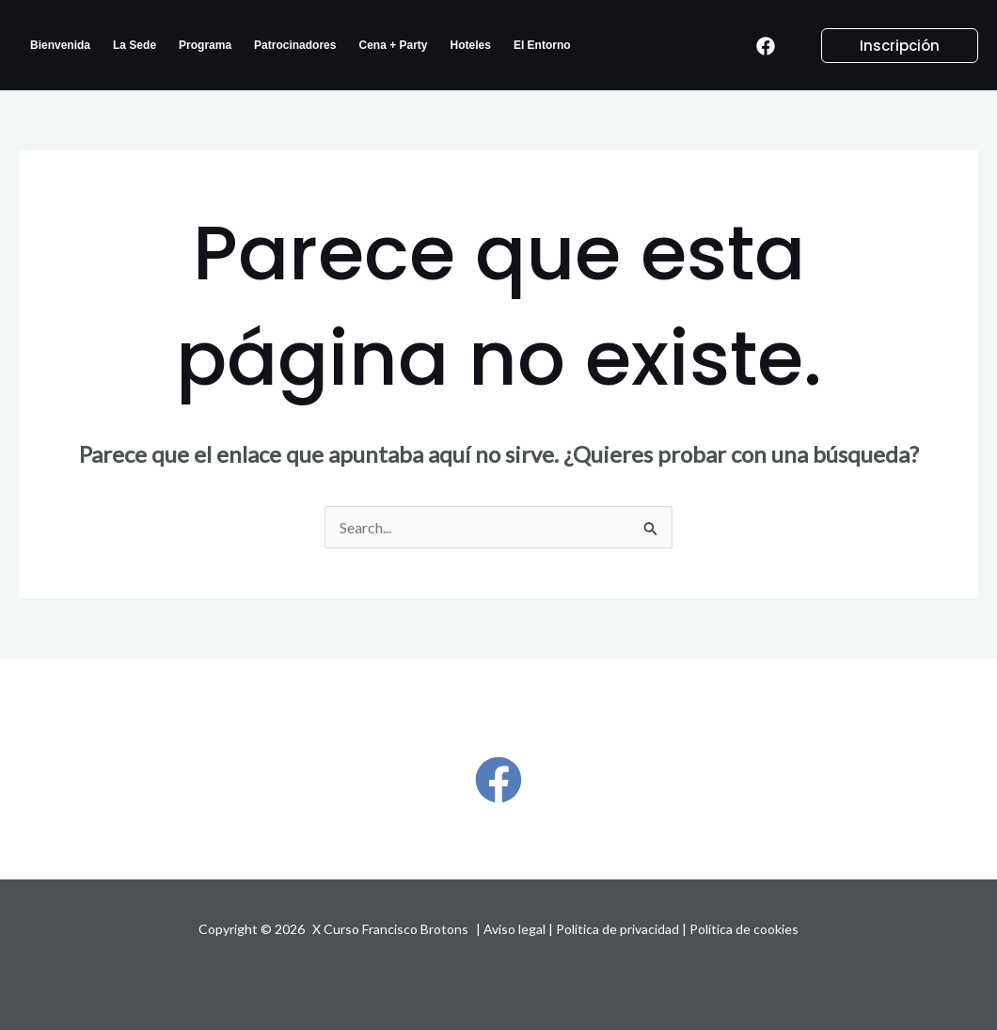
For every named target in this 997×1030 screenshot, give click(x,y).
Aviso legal (514, 929)
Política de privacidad (617, 929)
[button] (888, 45)
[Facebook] (766, 46)
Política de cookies (744, 929)
